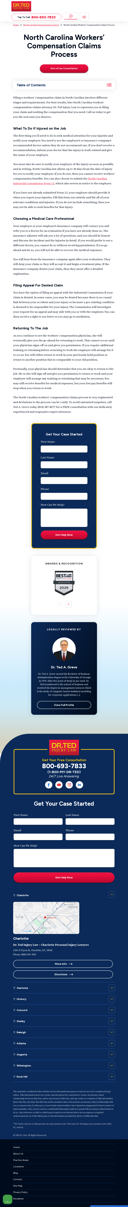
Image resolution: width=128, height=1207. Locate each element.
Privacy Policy (20, 1182)
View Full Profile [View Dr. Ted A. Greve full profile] (64, 705)
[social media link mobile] (48, 785)
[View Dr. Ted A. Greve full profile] (64, 649)
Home (16, 25)
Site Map (17, 1175)
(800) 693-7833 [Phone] (28, 955)
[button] (68, 605)
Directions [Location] (89, 964)
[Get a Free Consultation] (64, 68)
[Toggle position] (112, 1113)
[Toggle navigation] (84, 17)
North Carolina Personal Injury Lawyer (41, 25)
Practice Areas (21, 1150)
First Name (48, 442)
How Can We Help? (53, 505)
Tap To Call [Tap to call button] (36, 17)
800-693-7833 (64, 766)
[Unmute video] (76, 1113)
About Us (18, 1143)
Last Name (47, 458)
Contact (17, 1169)
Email (44, 474)
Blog (15, 1163)
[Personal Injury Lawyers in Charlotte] (46, 903)
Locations (18, 1156)
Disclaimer (18, 1188)
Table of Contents (31, 85)
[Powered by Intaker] (103, 1201)
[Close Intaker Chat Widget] (118, 1113)
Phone (45, 489)
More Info (38, 964)
